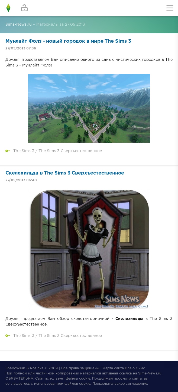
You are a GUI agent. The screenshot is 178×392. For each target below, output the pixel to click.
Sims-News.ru (149, 373)
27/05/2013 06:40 (21, 180)
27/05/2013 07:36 (20, 48)
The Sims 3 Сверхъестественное (70, 151)
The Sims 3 (23, 151)
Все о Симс (135, 368)
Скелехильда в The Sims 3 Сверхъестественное (64, 173)
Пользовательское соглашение (119, 383)
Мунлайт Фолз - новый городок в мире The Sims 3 (68, 41)
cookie (84, 378)
